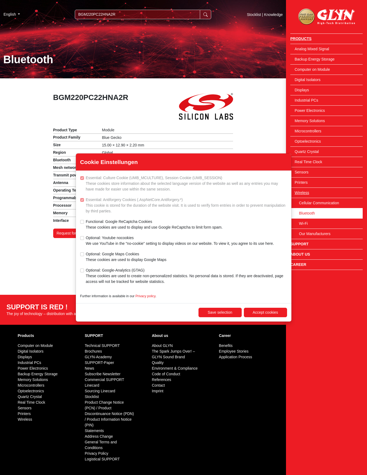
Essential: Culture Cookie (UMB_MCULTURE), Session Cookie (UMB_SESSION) (186, 184)
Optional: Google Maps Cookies (126, 257)
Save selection (220, 312)
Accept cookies (265, 312)
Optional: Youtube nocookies (180, 241)
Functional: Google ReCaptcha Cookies (154, 224)
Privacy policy (145, 296)
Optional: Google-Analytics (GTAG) (186, 276)
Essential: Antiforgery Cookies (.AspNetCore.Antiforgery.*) (186, 206)
